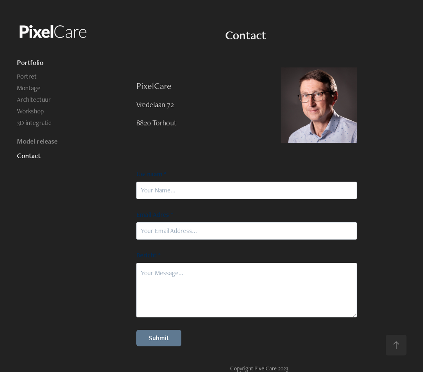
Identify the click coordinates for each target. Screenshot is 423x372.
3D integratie (34, 122)
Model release (37, 141)
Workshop (30, 111)
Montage (28, 88)
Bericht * (148, 255)
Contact (28, 155)
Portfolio (30, 62)
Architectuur (34, 99)
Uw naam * (151, 174)
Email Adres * (154, 214)
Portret (27, 76)
